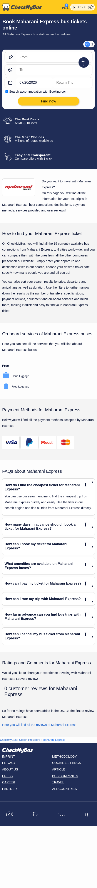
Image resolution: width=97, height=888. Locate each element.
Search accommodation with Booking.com (38, 91)
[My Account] (64, 6)
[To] (54, 70)
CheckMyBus (8, 739)
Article (58, 769)
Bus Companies (65, 776)
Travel (58, 782)
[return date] (72, 83)
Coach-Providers (29, 739)
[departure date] (34, 83)
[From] (54, 57)
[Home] (30, 7)
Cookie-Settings (66, 763)
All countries (64, 789)
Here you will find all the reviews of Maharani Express (39, 725)
